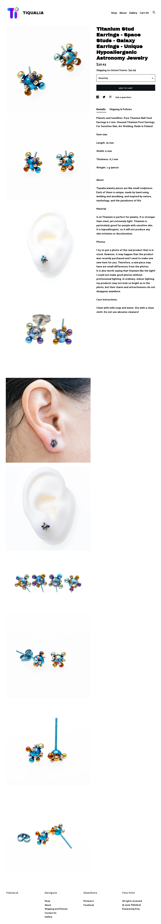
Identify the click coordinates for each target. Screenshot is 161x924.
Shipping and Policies (56, 909)
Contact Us (50, 913)
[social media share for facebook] (97, 97)
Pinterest (88, 901)
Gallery (133, 12)
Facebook (88, 905)
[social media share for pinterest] (110, 97)
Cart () (144, 12)
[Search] (154, 12)
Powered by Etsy (131, 909)
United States (119, 70)
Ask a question (123, 97)
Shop (114, 12)
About (123, 12)
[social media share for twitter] (104, 97)
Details (101, 109)
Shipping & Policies (120, 109)
